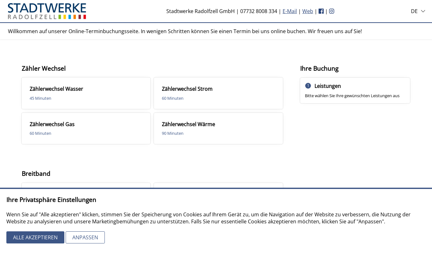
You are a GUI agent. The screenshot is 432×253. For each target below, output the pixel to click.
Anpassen (85, 237)
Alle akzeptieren (35, 237)
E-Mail (290, 11)
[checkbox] (86, 93)
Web (307, 11)
